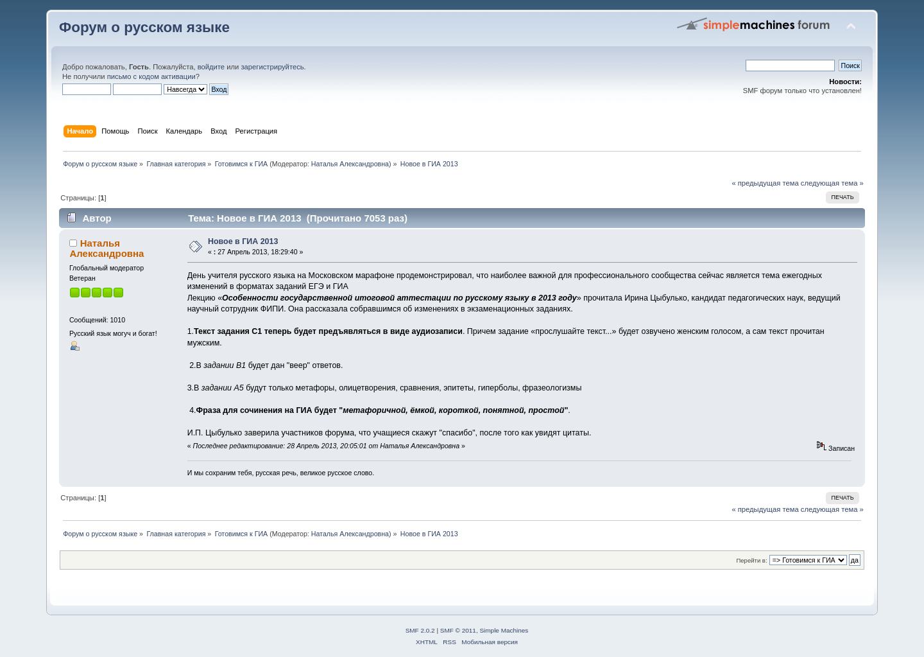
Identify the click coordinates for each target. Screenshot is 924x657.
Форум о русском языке (144, 27)
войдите (211, 67)
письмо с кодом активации (151, 76)
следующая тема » (832, 183)
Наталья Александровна (350, 164)
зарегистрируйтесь (272, 67)
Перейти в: (751, 560)
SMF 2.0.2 (420, 630)
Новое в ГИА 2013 (243, 241)
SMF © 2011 (458, 630)
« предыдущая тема (765, 183)
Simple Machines (503, 630)
